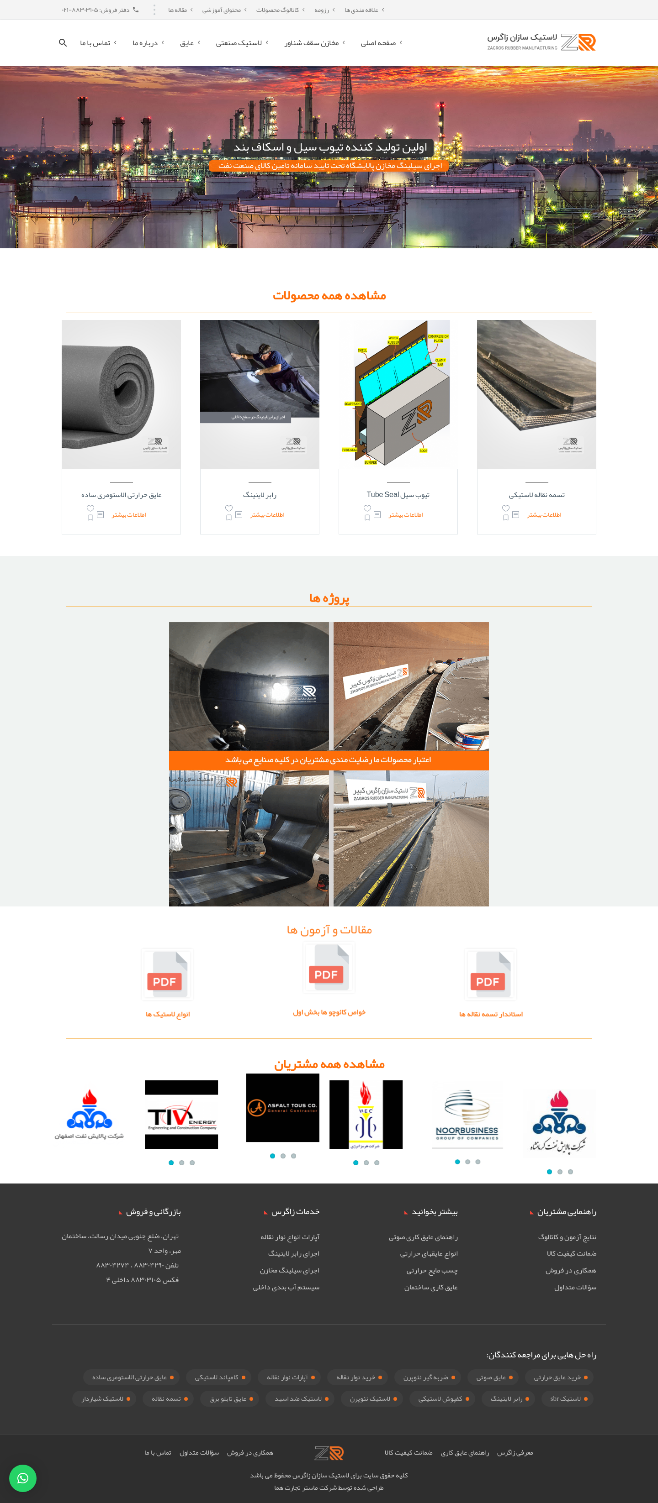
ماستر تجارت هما (296, 1487)
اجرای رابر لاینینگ (293, 1253)
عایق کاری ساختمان (431, 1287)
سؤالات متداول (575, 1287)
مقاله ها (177, 9)
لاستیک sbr (566, 1398)
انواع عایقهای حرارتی (429, 1253)
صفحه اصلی (378, 42)
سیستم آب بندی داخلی (286, 1287)
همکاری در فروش (571, 1270)
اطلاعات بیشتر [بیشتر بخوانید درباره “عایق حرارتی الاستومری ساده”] (128, 514)
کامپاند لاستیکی (217, 1377)
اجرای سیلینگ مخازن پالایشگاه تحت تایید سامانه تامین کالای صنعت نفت (330, 166)
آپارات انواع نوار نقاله (289, 1237)
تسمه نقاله (166, 1398)
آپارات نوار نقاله (287, 1377)
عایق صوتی (491, 1377)
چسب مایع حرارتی (432, 1270)
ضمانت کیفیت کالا (571, 1253)
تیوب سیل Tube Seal (398, 494)
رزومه (321, 9)
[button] (23, 1478)
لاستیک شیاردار (102, 1398)
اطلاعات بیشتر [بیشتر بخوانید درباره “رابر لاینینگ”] (267, 514)
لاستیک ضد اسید (298, 1398)
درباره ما (145, 42)
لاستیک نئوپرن (370, 1398)
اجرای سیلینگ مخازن (289, 1270)
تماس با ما (95, 42)
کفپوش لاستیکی (440, 1398)
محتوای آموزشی (221, 9)
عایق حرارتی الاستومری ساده (121, 494)
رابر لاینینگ (259, 494)
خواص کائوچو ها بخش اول (329, 1002)
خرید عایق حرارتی (557, 1377)
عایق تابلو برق (227, 1398)
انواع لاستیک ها (273, 1014)
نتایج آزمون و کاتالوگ (567, 1237)
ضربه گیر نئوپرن (425, 1377)
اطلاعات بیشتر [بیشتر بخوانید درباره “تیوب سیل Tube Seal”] (405, 514)
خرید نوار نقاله (355, 1377)
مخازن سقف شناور (311, 42)
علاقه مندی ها (361, 9)
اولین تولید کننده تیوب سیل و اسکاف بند (330, 148)
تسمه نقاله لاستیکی (537, 494)
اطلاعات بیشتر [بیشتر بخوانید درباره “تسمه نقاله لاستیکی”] (544, 514)
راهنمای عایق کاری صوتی (423, 1237)
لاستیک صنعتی (239, 42)
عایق (187, 42)
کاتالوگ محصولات (277, 9)
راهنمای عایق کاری (465, 1452)
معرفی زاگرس (515, 1452)
